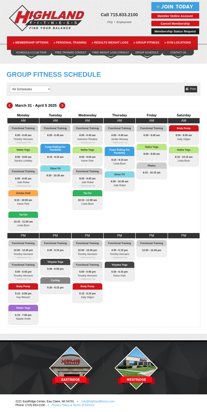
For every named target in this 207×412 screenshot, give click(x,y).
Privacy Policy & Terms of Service (73, 405)
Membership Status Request (175, 31)
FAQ (110, 22)
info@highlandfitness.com (97, 401)
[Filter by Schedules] (30, 89)
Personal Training (70, 42)
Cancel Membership (175, 23)
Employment (123, 22)
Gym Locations (177, 42)
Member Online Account (175, 16)
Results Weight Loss (110, 42)
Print (191, 89)
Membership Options (30, 42)
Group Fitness (146, 42)
